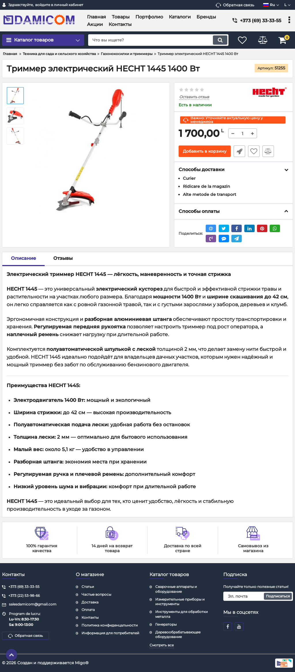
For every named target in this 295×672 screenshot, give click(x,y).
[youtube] (239, 626)
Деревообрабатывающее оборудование (178, 634)
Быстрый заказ (239, 151)
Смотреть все (162, 645)
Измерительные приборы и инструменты (180, 601)
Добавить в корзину (204, 151)
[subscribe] (258, 596)
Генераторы (166, 624)
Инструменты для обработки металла (181, 614)
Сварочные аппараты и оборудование (176, 589)
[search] (158, 40)
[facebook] (227, 626)
